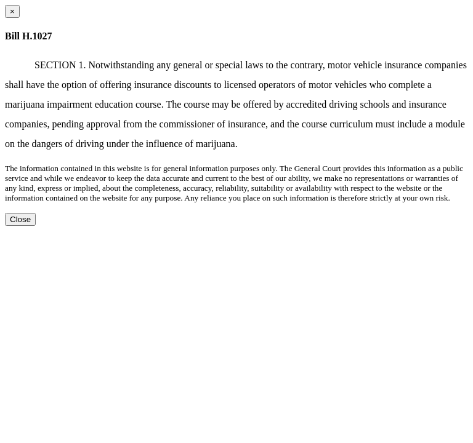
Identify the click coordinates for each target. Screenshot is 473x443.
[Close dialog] (12, 11)
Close (20, 219)
